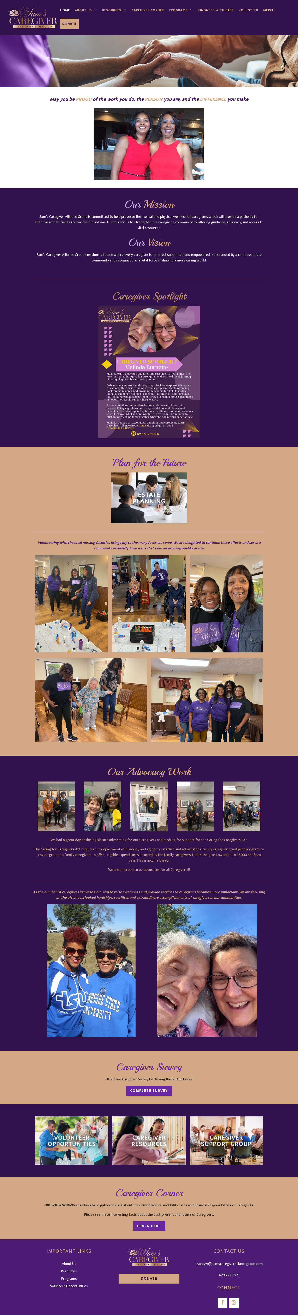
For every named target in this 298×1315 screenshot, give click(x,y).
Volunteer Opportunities (69, 1286)
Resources (115, 10)
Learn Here (149, 1226)
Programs (182, 10)
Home (65, 10)
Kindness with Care (216, 10)
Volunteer (248, 10)
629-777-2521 (229, 1275)
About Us (87, 10)
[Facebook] (222, 1303)
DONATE (149, 1278)
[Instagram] (234, 1303)
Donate (69, 23)
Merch (268, 10)
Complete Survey (149, 1091)
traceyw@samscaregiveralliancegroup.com (229, 1264)
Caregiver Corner (148, 10)
